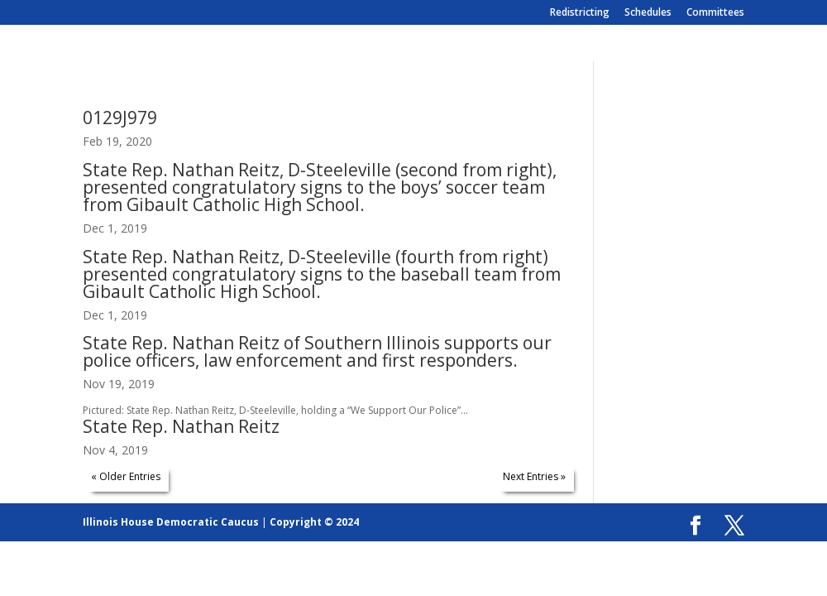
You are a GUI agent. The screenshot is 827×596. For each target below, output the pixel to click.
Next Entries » (534, 476)
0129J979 (120, 117)
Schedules (648, 13)
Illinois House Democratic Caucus (171, 522)
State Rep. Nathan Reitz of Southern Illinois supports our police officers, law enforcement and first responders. (317, 351)
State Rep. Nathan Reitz (181, 426)
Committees (715, 13)
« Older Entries (125, 476)
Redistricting (579, 13)
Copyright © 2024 (314, 522)
